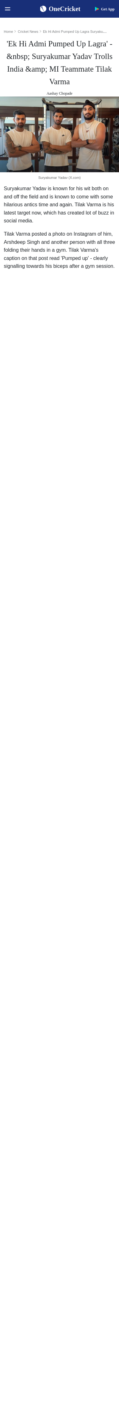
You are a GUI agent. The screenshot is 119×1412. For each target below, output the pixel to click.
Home (8, 31)
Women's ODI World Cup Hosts (34, 1101)
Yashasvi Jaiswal (82, 1081)
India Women (19, 1231)
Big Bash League (82, 1201)
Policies (15, 1341)
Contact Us (18, 1311)
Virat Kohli (77, 1061)
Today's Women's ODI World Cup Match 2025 (34, 1091)
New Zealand (19, 1211)
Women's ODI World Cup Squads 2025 (34, 1071)
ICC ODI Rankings (25, 1121)
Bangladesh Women (25, 1271)
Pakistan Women (22, 1251)
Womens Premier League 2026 (89, 1211)
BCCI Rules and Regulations (33, 1152)
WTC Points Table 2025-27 (32, 1141)
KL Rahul (76, 1101)
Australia (16, 1191)
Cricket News (28, 31)
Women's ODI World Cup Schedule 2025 (34, 1061)
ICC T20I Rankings (25, 1131)
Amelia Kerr (78, 1152)
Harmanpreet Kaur (83, 1131)
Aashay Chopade (59, 93)
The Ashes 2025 (81, 1181)
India (12, 1181)
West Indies (18, 1221)
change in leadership (37, 700)
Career (13, 1321)
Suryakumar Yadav (47, 279)
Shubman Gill (79, 1071)
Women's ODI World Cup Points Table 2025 (34, 1081)
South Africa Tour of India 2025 (89, 1191)
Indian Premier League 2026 (89, 1221)
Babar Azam (78, 1111)
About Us (16, 1300)
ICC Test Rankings (24, 1111)
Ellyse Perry (78, 1141)
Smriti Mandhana (82, 1121)
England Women (22, 1241)
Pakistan (15, 1201)
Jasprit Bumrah (80, 1091)
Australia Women (23, 1261)
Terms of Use (19, 1331)
